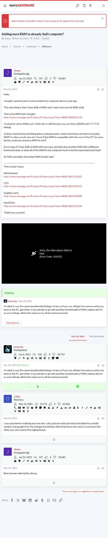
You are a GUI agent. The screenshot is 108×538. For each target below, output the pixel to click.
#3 (103, 418)
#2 (103, 365)
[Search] (103, 5)
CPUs (36, 38)
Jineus (7, 38)
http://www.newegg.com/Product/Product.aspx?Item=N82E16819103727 (43, 186)
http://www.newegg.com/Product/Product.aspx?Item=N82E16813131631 (43, 176)
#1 (103, 89)
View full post (12, 322)
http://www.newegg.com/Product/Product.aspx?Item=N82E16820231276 (43, 117)
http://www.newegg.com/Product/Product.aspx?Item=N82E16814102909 (43, 196)
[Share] (98, 89)
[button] (5, 6)
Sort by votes (97, 336)
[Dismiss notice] (102, 18)
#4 (103, 468)
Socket (45, 38)
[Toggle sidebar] (97, 6)
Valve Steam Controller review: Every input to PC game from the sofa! (47, 20)
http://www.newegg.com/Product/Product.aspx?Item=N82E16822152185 (43, 206)
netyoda (12, 301)
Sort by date (77, 336)
